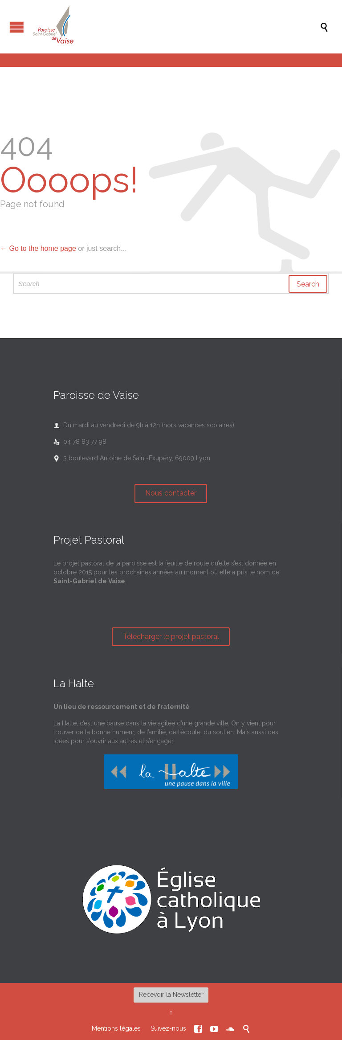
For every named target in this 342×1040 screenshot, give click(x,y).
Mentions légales (116, 1028)
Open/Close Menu (16, 27)
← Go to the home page (38, 248)
